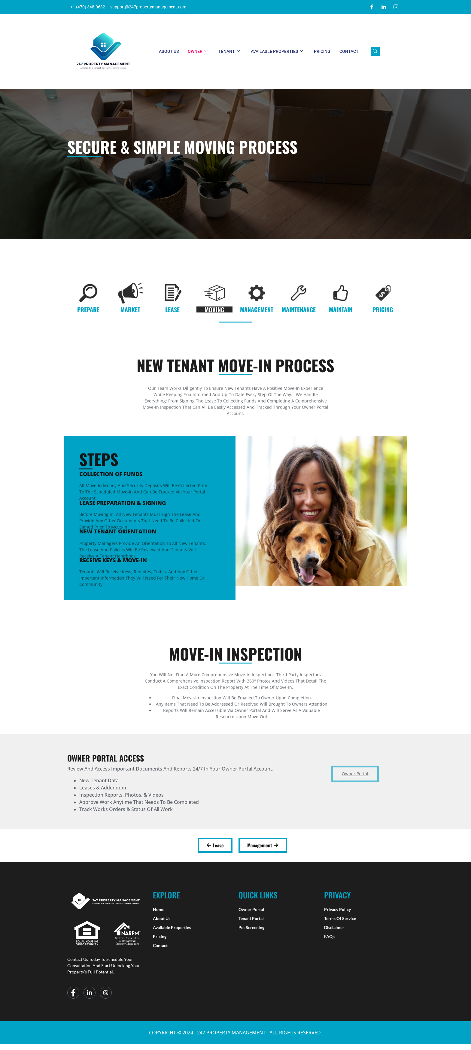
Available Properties (277, 51)
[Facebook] (371, 6)
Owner (198, 51)
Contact (349, 51)
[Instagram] (395, 6)
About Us (169, 51)
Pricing (322, 51)
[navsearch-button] (375, 51)
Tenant (229, 51)
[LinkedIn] (383, 6)
